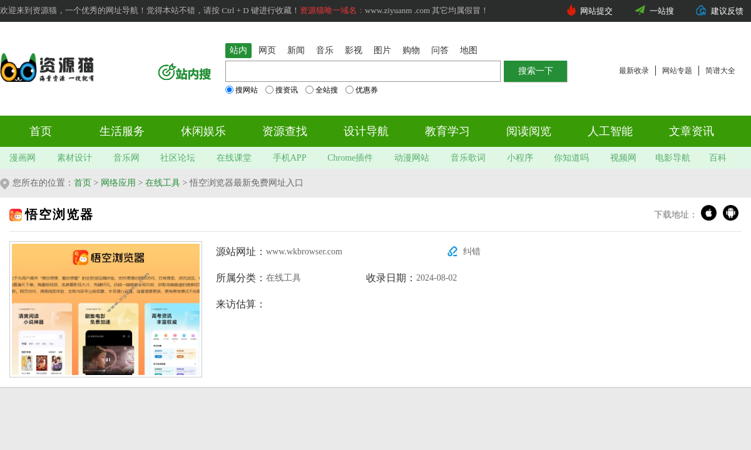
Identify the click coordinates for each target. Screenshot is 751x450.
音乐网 (126, 157)
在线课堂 (234, 157)
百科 (718, 157)
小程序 (520, 157)
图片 (382, 50)
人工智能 (610, 131)
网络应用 (118, 183)
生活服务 (122, 131)
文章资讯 (691, 131)
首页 (40, 131)
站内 (238, 50)
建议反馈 (727, 11)
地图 (469, 50)
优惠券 (361, 90)
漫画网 (22, 157)
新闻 (296, 50)
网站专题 (677, 70)
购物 (411, 50)
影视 (353, 50)
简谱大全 (720, 70)
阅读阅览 (528, 131)
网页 (267, 50)
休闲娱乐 (203, 131)
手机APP (290, 157)
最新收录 (634, 70)
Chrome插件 (350, 157)
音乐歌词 (468, 157)
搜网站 (241, 90)
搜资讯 (281, 90)
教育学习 (447, 131)
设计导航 (366, 131)
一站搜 (662, 11)
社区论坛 (177, 157)
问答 (440, 50)
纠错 (472, 251)
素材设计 (74, 157)
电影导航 (672, 157)
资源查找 (284, 131)
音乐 (325, 50)
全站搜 (321, 90)
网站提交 (596, 11)
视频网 (623, 157)
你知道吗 (571, 157)
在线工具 (162, 183)
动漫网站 (411, 157)
